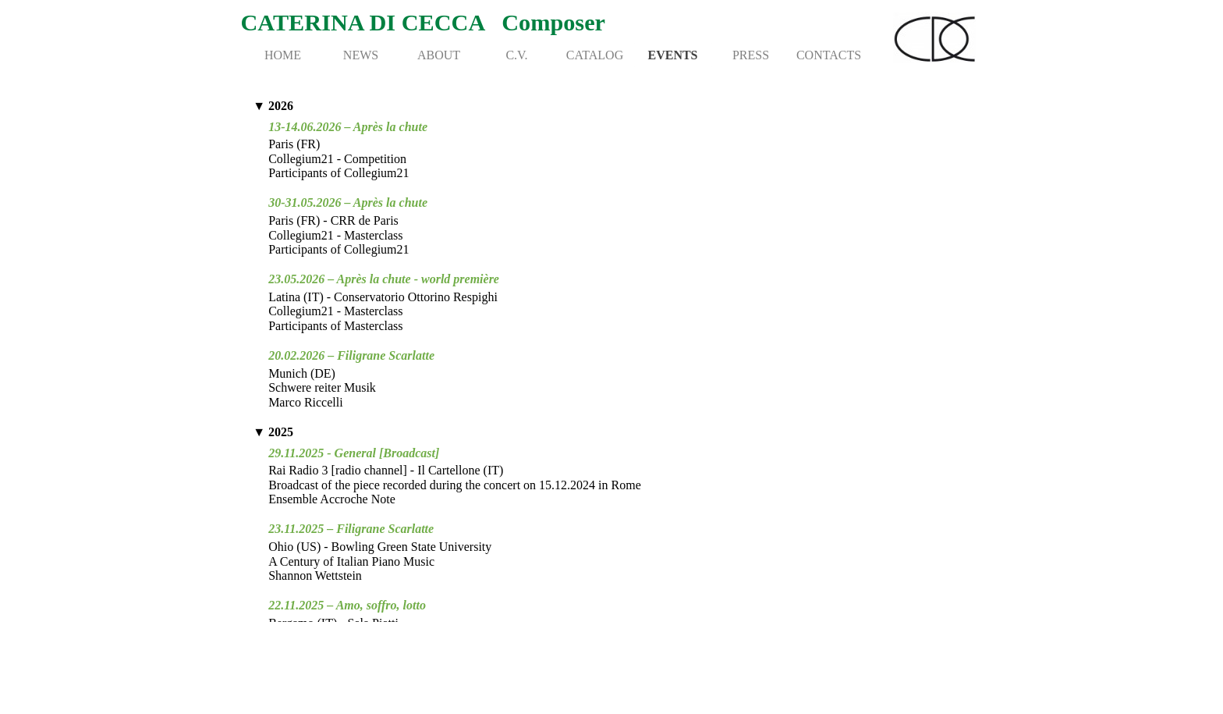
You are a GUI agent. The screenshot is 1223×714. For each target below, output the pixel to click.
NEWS (360, 55)
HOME (282, 55)
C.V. (516, 55)
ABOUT (438, 55)
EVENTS (672, 55)
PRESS (750, 55)
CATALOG (594, 55)
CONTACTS (828, 55)
